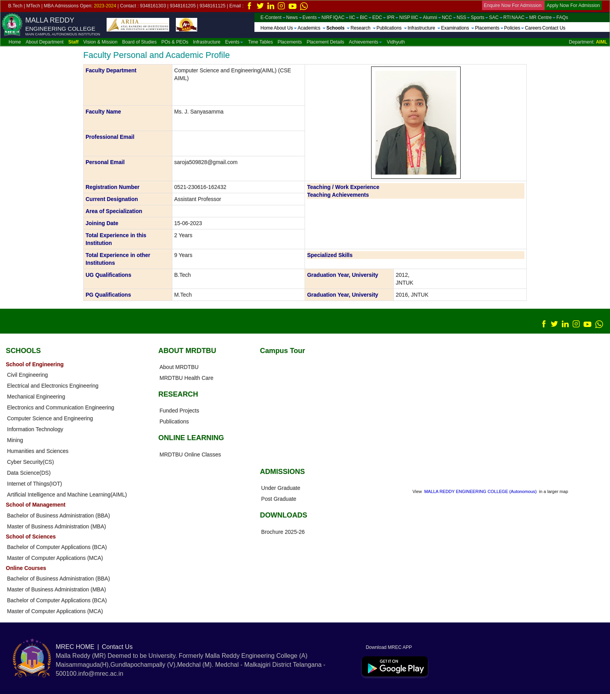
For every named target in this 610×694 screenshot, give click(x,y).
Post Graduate (278, 499)
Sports (479, 17)
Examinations (457, 28)
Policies (514, 28)
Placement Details (325, 42)
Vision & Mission (100, 42)
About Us (285, 28)
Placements (489, 28)
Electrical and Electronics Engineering (52, 386)
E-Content (273, 17)
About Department (44, 42)
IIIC (416, 17)
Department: (588, 42)
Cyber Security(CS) (30, 462)
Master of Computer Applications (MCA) (55, 558)
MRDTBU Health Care (186, 378)
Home (267, 28)
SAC (496, 17)
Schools (338, 28)
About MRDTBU (179, 367)
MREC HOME (75, 646)
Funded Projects (179, 410)
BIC (366, 17)
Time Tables (260, 42)
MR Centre (542, 17)
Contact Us (553, 28)
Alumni (432, 17)
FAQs (562, 17)
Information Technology (35, 429)
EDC (379, 17)
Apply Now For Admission (573, 5)
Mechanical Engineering (36, 396)
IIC (354, 17)
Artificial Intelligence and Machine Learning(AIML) (67, 494)
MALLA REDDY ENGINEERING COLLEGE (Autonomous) (481, 491)
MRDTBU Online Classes (190, 454)
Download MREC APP (387, 647)
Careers (533, 28)
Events (312, 17)
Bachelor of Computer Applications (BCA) (57, 547)
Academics (312, 28)
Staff (73, 42)
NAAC (520, 17)
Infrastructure (424, 28)
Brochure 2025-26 (283, 532)
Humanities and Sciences (37, 451)
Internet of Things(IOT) (34, 484)
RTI (507, 17)
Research (363, 28)
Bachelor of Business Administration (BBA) (58, 515)
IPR (392, 17)
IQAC (340, 17)
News (294, 17)
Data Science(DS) (29, 473)
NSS (463, 17)
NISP (404, 17)
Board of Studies (139, 42)
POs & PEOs (174, 42)
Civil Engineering (27, 375)
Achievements (365, 42)
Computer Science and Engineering (50, 418)
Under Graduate (280, 488)
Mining (15, 440)
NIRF (326, 17)
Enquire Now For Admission (513, 5)
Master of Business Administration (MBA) (56, 526)
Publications (392, 28)
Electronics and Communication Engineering (60, 407)
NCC (449, 17)
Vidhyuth (396, 42)
